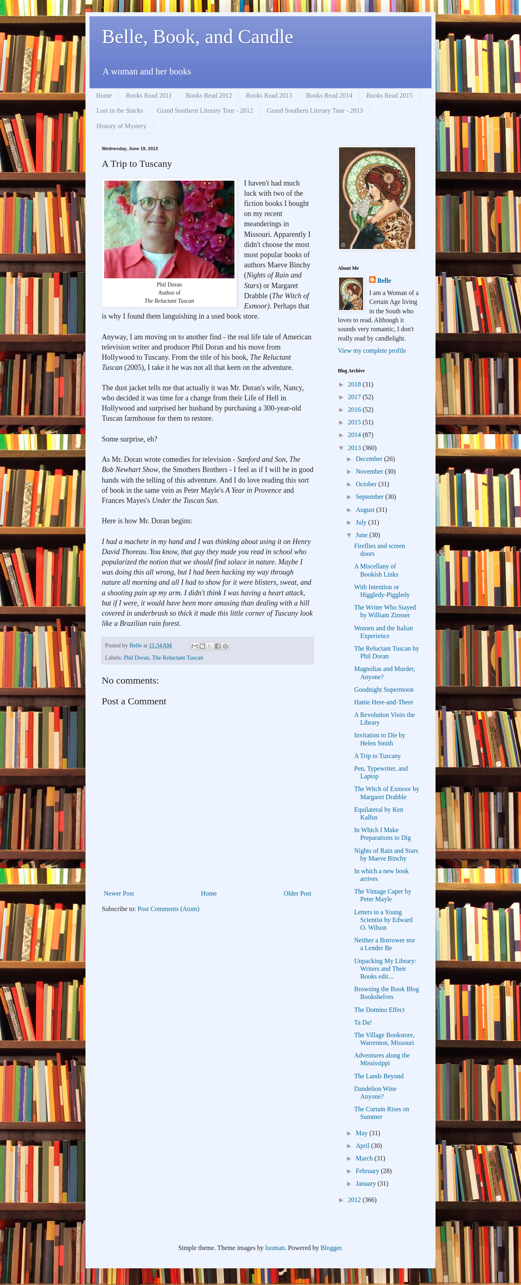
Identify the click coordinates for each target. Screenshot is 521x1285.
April (363, 1145)
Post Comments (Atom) (168, 908)
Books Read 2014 (329, 95)
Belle (384, 280)
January (367, 1183)
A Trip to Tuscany (377, 755)
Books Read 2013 (269, 95)
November (370, 471)
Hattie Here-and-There (383, 702)
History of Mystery (121, 125)
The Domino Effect (379, 1009)
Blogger (331, 1247)
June (362, 534)
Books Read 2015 (389, 95)
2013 (355, 447)
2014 (355, 434)
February (368, 1170)
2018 (355, 384)
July (362, 522)
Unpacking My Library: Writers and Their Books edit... (385, 968)
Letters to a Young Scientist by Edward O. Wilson (383, 920)
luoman (275, 1247)
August (366, 509)
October (367, 484)
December (370, 458)
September (370, 496)
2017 (355, 396)
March (365, 1158)
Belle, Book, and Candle (197, 36)
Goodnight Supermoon (384, 689)
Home (104, 95)
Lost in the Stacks (119, 110)
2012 (355, 1199)
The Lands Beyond (379, 1076)
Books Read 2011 (149, 95)
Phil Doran (136, 657)
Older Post (297, 893)
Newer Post (119, 893)
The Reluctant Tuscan (178, 657)
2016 (355, 409)
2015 (355, 422)
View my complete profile (372, 350)
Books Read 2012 (209, 95)
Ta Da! (363, 1022)
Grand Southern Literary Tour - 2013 (315, 110)
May (362, 1133)
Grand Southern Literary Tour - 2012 (205, 110)
